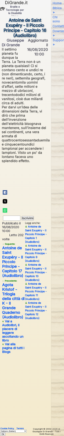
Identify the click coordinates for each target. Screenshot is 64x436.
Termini (20, 428)
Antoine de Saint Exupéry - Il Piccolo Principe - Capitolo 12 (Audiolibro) (36, 310)
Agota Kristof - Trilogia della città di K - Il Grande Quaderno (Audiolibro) (13, 299)
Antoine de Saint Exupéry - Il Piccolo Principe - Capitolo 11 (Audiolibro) (36, 291)
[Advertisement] (32, 389)
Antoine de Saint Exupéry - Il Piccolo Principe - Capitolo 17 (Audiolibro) (12, 260)
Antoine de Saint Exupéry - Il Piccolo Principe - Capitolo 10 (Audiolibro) (36, 272)
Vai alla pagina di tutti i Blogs (13, 348)
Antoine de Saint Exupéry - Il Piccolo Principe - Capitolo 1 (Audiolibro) (36, 234)
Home (57, 3)
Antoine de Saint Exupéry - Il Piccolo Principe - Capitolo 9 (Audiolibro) (36, 253)
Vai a (12, 330)
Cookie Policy (7, 428)
